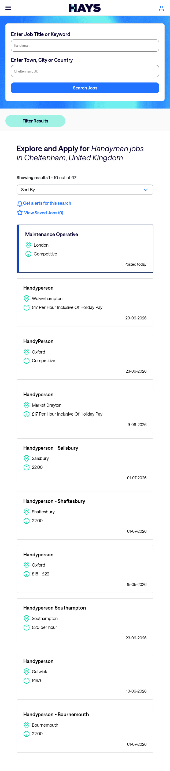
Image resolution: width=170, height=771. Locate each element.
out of (46, 177)
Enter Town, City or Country (42, 60)
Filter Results (35, 120)
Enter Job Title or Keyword (40, 34)
